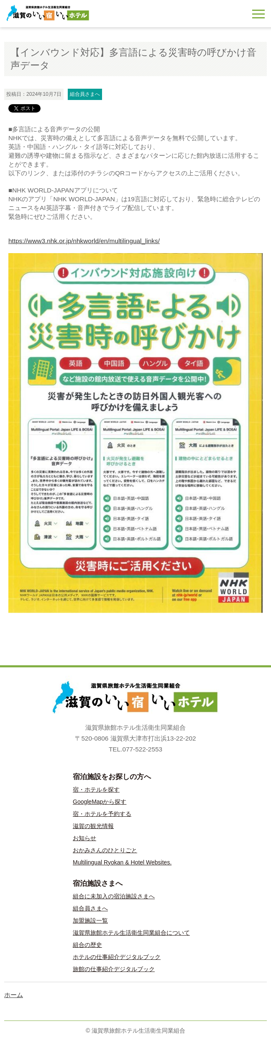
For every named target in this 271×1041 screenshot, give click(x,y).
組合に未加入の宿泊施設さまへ (114, 896)
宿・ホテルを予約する (102, 813)
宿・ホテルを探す (96, 789)
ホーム (13, 994)
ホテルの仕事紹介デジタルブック (117, 957)
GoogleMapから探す (99, 801)
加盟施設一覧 (90, 920)
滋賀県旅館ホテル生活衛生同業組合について (131, 932)
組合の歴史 (87, 944)
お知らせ (84, 838)
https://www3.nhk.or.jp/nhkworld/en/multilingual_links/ (84, 240)
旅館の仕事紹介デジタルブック (114, 969)
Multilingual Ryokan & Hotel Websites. (122, 862)
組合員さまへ (90, 908)
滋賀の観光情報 (93, 826)
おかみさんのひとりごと (105, 850)
